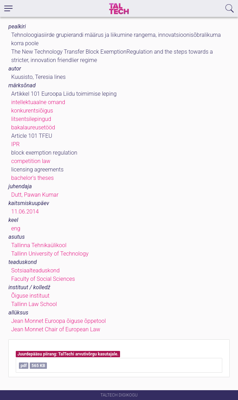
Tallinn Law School (34, 304)
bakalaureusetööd (33, 127)
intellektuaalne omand (38, 102)
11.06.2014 (25, 211)
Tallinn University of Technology (50, 253)
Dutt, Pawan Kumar (34, 194)
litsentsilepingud (31, 119)
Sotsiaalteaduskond (35, 270)
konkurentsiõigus (32, 110)
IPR (15, 144)
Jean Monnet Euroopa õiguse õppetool (58, 321)
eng (15, 228)
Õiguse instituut (30, 295)
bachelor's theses (32, 178)
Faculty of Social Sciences (43, 279)
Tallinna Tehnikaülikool (38, 245)
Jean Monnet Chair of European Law (55, 329)
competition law (30, 161)
